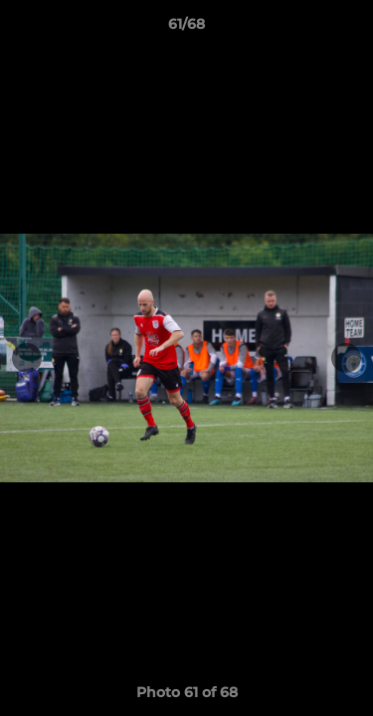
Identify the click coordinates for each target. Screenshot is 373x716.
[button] (349, 29)
